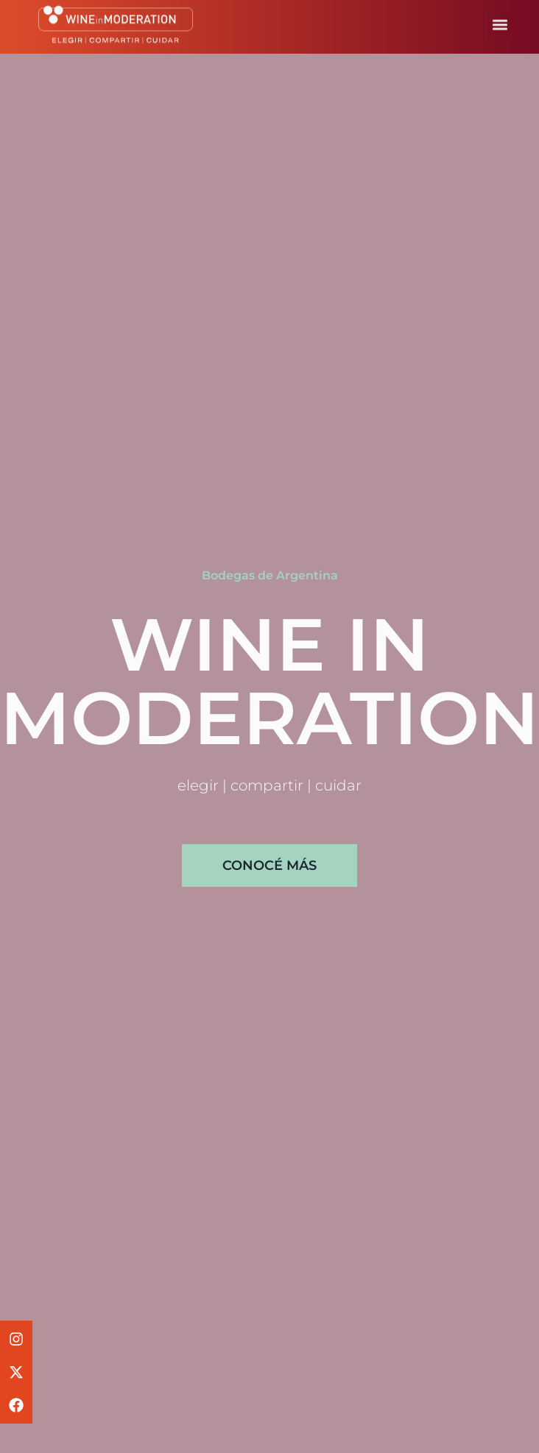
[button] (499, 21)
